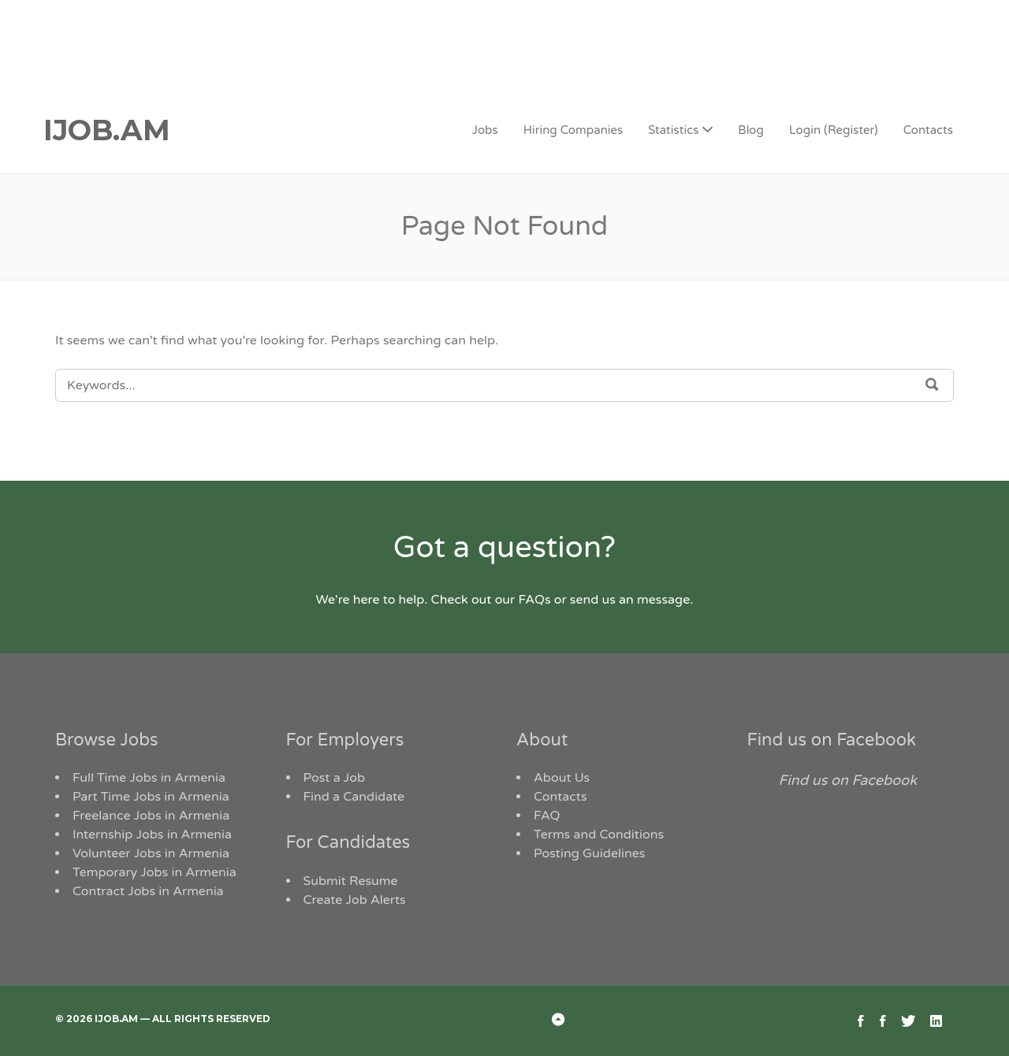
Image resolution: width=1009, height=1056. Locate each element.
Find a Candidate (354, 797)
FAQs (534, 600)
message (663, 600)
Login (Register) (833, 130)
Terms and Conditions (599, 834)
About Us (562, 778)
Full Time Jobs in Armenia (149, 778)
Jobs (485, 130)
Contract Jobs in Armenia (148, 891)
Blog (751, 130)
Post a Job (334, 778)
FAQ (547, 816)
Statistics (673, 130)
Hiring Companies (573, 130)
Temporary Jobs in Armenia (154, 872)
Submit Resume (350, 881)
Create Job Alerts (354, 900)
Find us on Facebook (832, 740)
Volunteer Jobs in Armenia (151, 853)
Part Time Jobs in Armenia (151, 797)
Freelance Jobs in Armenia (151, 816)
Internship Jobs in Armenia (152, 834)
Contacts (928, 130)
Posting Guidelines (589, 853)
